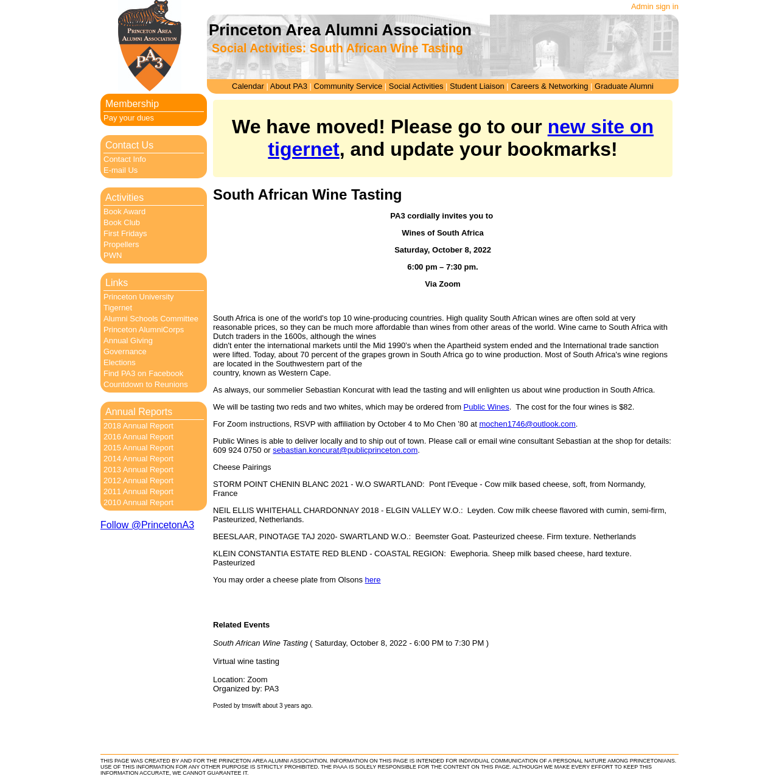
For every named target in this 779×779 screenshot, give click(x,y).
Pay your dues (128, 117)
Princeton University (138, 296)
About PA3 (288, 86)
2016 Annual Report (138, 436)
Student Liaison (477, 86)
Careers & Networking (549, 86)
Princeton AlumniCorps (143, 329)
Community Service (348, 86)
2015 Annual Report (138, 447)
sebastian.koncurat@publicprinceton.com (345, 450)
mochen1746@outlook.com (527, 423)
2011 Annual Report (138, 491)
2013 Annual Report (138, 469)
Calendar (248, 86)
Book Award (124, 211)
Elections (119, 362)
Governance (125, 351)
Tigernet (117, 307)
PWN (112, 255)
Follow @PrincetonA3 (147, 525)
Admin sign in (655, 6)
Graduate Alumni (624, 86)
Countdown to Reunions (145, 384)
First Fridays (125, 233)
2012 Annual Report (138, 480)
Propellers (121, 244)
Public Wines (486, 406)
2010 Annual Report (138, 502)
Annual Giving (128, 340)
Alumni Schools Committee (150, 318)
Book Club (121, 222)
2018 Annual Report (138, 425)
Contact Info (124, 159)
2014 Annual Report (138, 458)
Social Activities (416, 86)
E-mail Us (120, 170)
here (373, 579)
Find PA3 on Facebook (143, 373)
